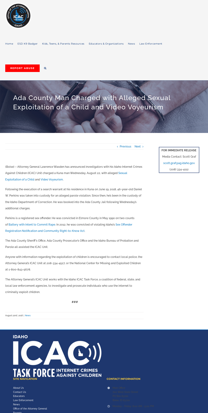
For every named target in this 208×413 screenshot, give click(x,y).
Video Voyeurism (52, 179)
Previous (125, 146)
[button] (45, 68)
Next (138, 146)
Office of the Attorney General (30, 408)
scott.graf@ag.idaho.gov (179, 163)
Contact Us (19, 392)
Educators (19, 396)
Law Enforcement (23, 400)
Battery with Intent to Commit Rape (32, 224)
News (28, 315)
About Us (18, 387)
